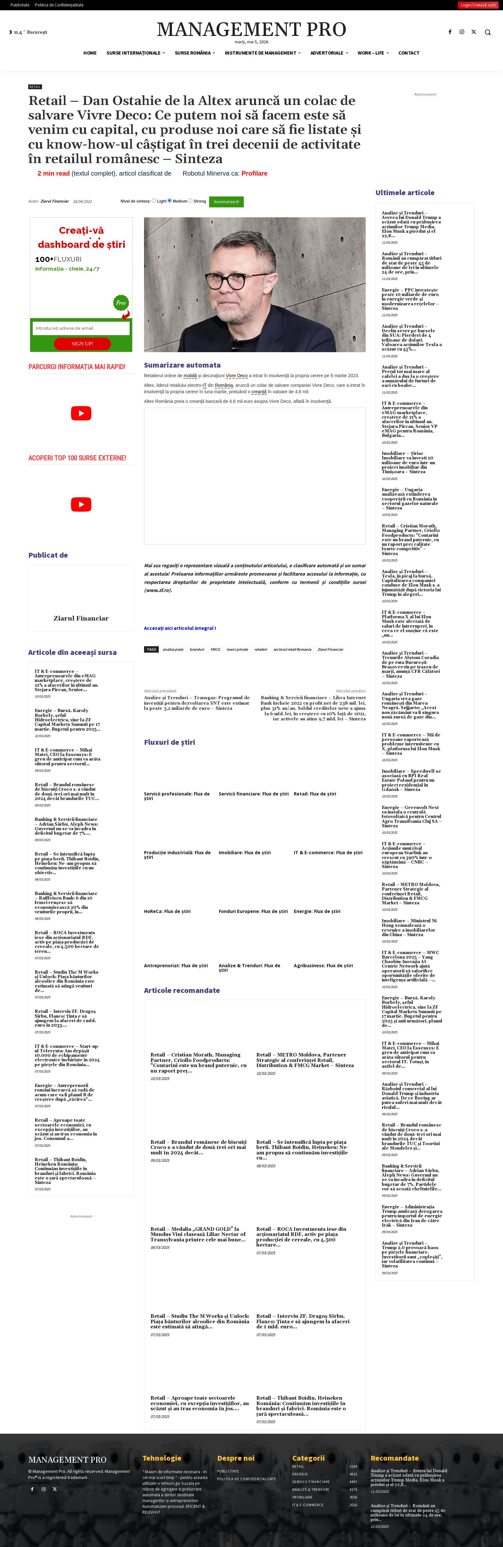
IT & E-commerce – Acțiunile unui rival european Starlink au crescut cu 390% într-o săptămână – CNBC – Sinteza (407, 855)
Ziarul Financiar (54, 201)
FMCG (215, 649)
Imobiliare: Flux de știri (245, 852)
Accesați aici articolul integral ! (180, 628)
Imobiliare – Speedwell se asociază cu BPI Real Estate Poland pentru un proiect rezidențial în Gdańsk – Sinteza (411, 780)
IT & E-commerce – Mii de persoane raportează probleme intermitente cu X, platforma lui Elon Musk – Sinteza (411, 744)
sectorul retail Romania (292, 649)
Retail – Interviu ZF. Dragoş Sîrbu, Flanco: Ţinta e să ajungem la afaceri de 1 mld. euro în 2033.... (65, 1018)
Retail (35, 86)
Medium (180, 201)
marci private (237, 649)
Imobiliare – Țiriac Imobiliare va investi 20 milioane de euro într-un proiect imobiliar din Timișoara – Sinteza (408, 462)
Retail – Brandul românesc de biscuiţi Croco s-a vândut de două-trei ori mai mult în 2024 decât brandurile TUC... (67, 791)
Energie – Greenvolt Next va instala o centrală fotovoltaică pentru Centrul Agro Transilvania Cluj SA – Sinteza (412, 817)
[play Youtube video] (81, 413)
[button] (487, 32)
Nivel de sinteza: (136, 201)
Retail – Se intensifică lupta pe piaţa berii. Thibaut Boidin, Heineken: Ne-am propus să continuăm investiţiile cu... (302, 1150)
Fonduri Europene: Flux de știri (253, 911)
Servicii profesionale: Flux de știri (177, 796)
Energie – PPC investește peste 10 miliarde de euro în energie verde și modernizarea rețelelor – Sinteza (410, 299)
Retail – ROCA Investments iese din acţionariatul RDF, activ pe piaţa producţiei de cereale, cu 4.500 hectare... (301, 1237)
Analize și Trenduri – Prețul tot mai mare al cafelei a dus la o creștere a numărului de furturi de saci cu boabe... (410, 376)
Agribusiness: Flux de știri (323, 965)
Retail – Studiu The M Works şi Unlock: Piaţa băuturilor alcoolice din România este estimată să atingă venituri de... (66, 981)
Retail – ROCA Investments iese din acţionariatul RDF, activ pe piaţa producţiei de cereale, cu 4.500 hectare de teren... (67, 942)
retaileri (260, 649)
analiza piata (173, 649)
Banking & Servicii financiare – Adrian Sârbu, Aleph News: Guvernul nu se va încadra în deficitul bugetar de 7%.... (66, 826)
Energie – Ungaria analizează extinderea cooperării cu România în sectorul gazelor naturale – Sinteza (410, 499)
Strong (200, 201)
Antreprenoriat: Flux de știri (176, 965)
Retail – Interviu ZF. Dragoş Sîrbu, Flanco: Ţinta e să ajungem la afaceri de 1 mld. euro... (303, 1321)
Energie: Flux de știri (317, 911)
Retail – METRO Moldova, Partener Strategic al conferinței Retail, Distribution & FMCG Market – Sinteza (305, 1060)
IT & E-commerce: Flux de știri (328, 852)
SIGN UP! (82, 343)
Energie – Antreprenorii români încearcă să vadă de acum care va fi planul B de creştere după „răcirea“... (65, 1092)
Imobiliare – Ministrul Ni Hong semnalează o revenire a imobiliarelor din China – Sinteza (409, 927)
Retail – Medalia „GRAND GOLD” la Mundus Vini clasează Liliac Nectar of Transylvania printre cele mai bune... (198, 1234)
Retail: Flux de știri (315, 794)
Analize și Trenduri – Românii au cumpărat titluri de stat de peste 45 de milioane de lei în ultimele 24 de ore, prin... (411, 263)
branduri (197, 649)
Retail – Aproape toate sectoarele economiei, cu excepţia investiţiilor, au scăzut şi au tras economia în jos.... (199, 1403)
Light (161, 201)
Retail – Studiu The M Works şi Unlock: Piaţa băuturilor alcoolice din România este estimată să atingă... (200, 1321)
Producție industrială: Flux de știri (177, 854)
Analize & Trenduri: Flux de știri (249, 967)
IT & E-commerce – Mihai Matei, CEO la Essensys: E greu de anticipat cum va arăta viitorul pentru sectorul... (67, 757)
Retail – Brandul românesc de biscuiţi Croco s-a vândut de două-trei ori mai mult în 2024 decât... (198, 1147)
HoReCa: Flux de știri (167, 911)
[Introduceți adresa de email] (81, 328)
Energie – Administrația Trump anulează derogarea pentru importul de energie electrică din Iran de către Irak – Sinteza (412, 1216)
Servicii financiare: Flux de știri (254, 794)
